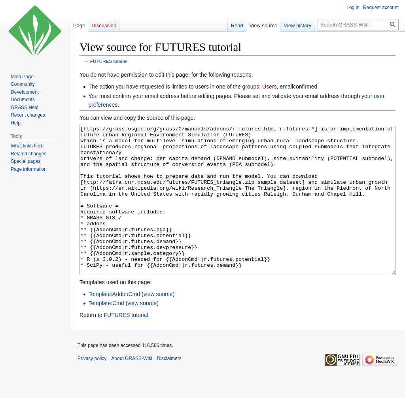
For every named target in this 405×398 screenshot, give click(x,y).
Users (269, 86)
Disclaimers (169, 388)
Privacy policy (92, 388)
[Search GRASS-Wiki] (358, 24)
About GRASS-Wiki (131, 388)
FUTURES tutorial (108, 61)
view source (158, 324)
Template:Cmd (106, 333)
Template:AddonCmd (114, 324)
